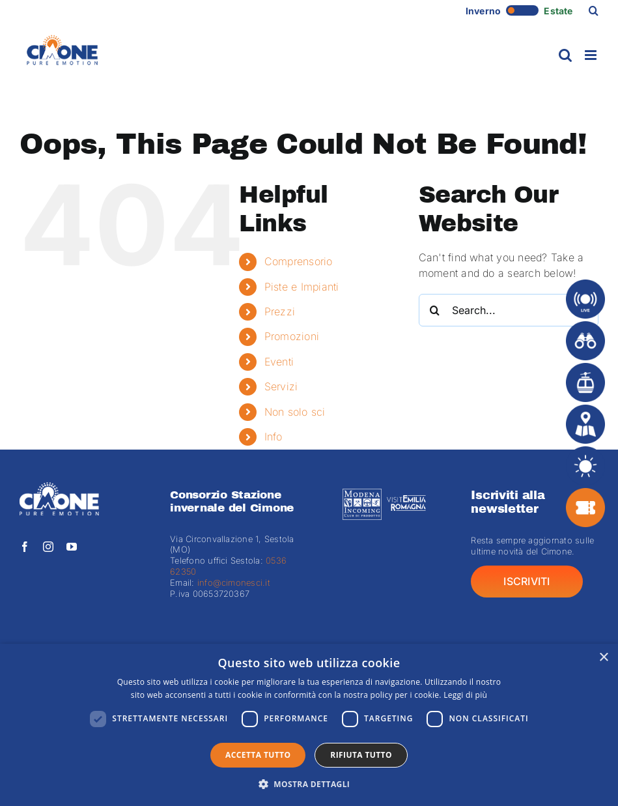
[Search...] (508, 310)
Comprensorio (298, 261)
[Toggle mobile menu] (591, 55)
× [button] (603, 658)
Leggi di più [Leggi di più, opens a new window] (465, 694)
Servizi (281, 386)
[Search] (435, 310)
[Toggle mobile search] (565, 55)
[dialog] (309, 725)
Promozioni (291, 336)
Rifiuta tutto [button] (361, 754)
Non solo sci (295, 411)
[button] (593, 10)
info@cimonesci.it (232, 582)
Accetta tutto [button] (257, 754)
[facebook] (25, 546)
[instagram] (48, 546)
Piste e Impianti (301, 286)
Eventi (279, 361)
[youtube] (71, 546)
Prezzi (279, 311)
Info (273, 436)
